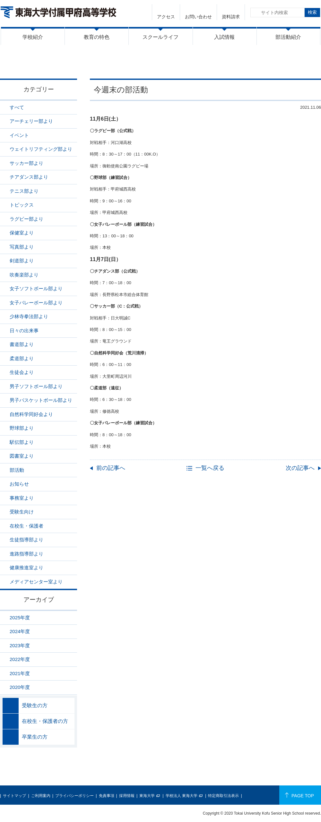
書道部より (22, 344)
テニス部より (24, 191)
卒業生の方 (35, 737)
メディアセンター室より (36, 581)
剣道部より (22, 260)
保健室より (22, 232)
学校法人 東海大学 (181, 795)
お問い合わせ (198, 16)
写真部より (22, 247)
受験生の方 (35, 705)
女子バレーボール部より (36, 302)
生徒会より (22, 372)
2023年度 (20, 645)
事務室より (22, 498)
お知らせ (19, 484)
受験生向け (22, 511)
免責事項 (106, 795)
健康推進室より (26, 567)
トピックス (22, 205)
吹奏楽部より (24, 274)
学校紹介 (32, 37)
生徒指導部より (26, 539)
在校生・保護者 (26, 526)
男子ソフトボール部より (36, 386)
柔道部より (22, 358)
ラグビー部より (26, 219)
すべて (17, 107)
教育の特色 (96, 37)
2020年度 (20, 687)
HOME (238, 65)
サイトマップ (14, 795)
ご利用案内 (40, 795)
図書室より (22, 456)
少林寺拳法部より (29, 316)
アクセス (166, 16)
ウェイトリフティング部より (41, 149)
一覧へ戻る (209, 468)
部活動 (296, 65)
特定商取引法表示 (223, 795)
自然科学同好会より (31, 414)
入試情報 (224, 37)
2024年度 (20, 631)
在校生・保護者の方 (45, 721)
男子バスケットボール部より (41, 400)
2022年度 (20, 659)
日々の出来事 (24, 330)
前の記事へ (110, 468)
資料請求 (231, 16)
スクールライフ (160, 37)
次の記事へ (300, 468)
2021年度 (20, 673)
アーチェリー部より (31, 121)
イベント (19, 135)
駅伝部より (22, 442)
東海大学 (147, 795)
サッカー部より (26, 163)
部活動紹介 (288, 37)
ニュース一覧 (267, 65)
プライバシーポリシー (74, 795)
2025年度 (20, 617)
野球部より (22, 428)
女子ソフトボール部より (36, 288)
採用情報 (126, 795)
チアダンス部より (29, 177)
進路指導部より (26, 553)
